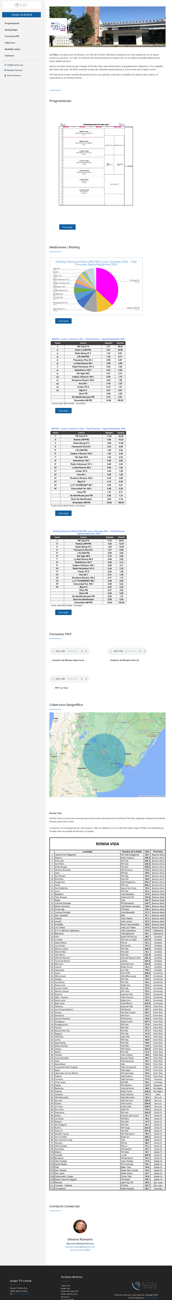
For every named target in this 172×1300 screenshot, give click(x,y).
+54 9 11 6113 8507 (80, 1250)
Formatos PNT (12, 36)
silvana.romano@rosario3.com (80, 1246)
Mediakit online (12, 49)
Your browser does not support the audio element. (69, 651)
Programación (12, 23)
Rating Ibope (11, 30)
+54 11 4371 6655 (21, 1294)
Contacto (9, 55)
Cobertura (10, 42)
